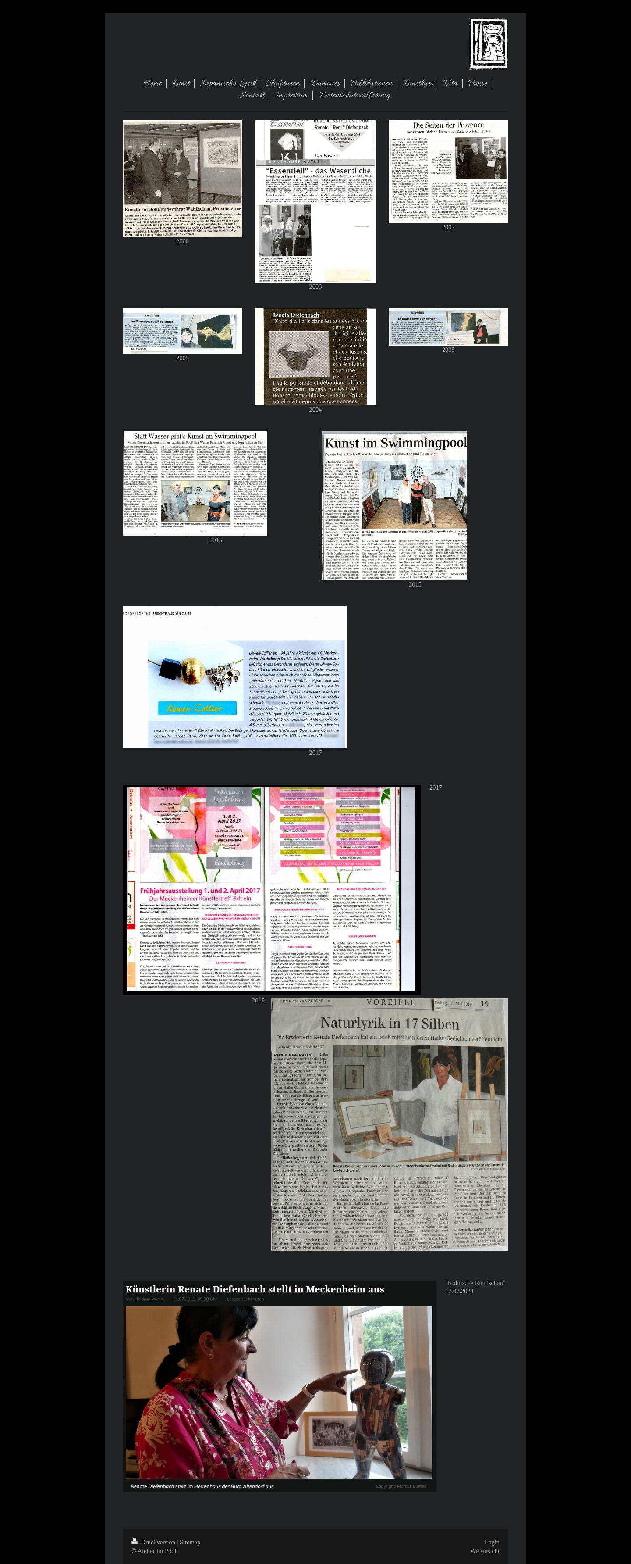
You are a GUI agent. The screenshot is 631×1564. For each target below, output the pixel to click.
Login (492, 1542)
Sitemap (190, 1542)
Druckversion (154, 1542)
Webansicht (485, 1550)
